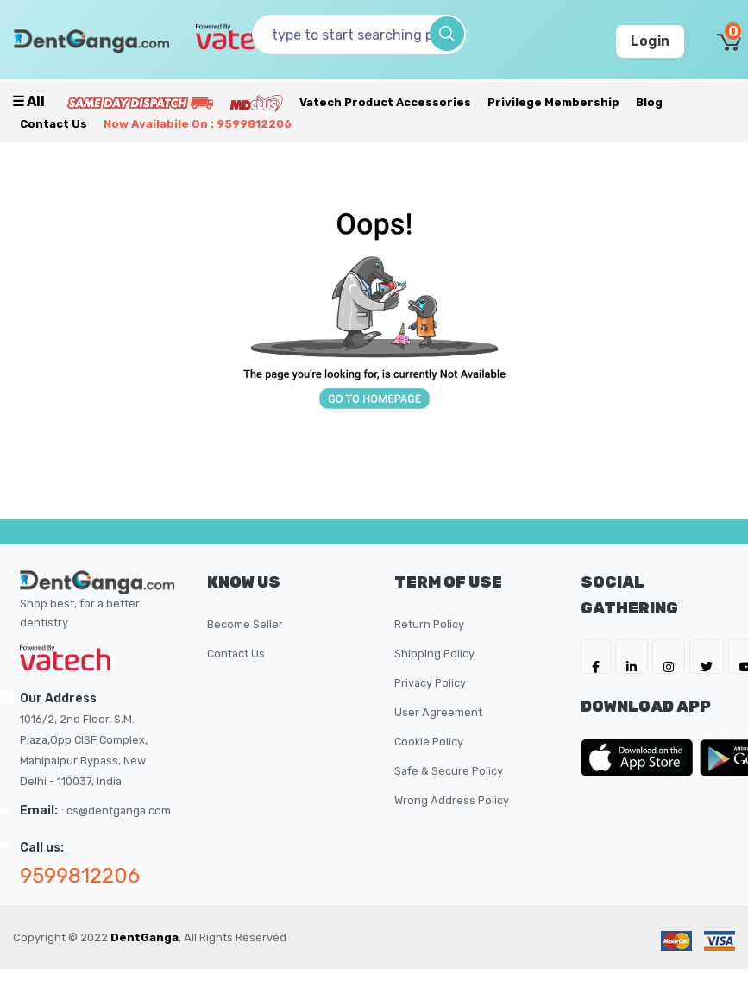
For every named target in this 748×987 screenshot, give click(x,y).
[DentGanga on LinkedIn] (631, 656)
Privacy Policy (430, 682)
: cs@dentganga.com (116, 810)
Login (650, 41)
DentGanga (144, 937)
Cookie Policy (428, 741)
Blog (649, 102)
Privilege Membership (553, 102)
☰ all (28, 101)
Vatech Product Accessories (385, 102)
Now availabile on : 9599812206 (198, 123)
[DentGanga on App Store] (640, 757)
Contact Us (53, 123)
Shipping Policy (434, 653)
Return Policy (429, 624)
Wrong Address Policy (451, 800)
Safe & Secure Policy (448, 770)
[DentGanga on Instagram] (668, 656)
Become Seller (245, 624)
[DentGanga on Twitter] (706, 656)
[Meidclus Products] (256, 102)
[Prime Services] (139, 102)
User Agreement (438, 712)
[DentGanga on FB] (596, 656)
